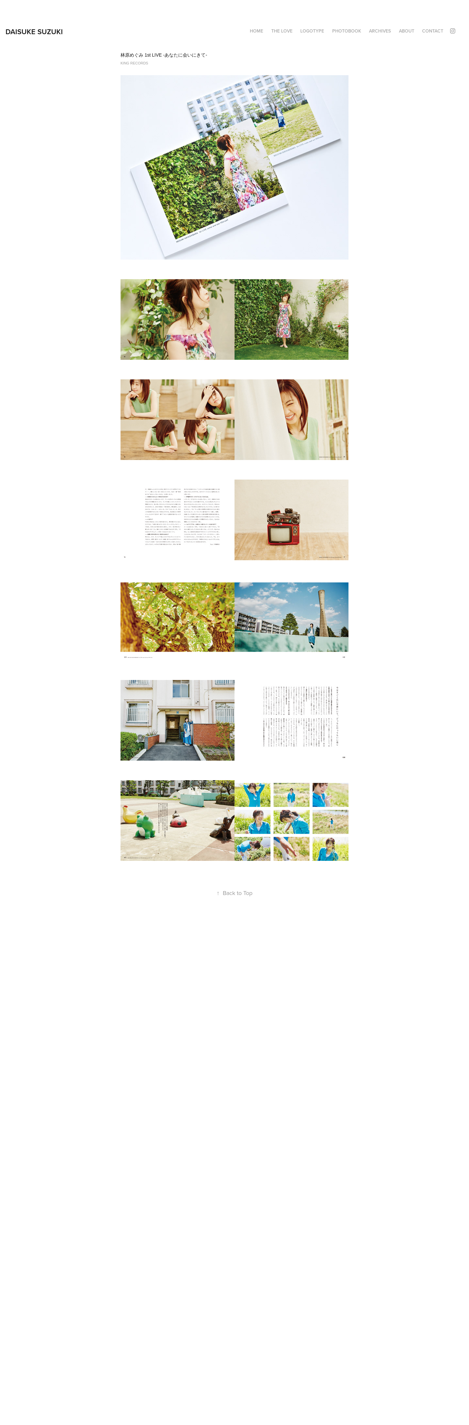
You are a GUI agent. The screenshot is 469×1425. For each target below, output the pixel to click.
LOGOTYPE (312, 31)
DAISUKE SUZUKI (34, 31)
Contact (432, 31)
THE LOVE (281, 31)
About (406, 31)
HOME (256, 31)
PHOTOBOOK (346, 31)
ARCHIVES (380, 31)
